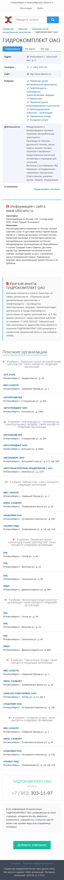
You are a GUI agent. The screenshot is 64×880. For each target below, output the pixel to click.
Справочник (8, 29)
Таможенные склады (40, 116)
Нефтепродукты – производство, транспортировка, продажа (40, 91)
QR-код (44, 49)
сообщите (40, 820)
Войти (40, 8)
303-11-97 (32, 793)
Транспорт (23, 29)
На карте (30, 49)
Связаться (16, 863)
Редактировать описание (47, 189)
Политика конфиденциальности (38, 863)
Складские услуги (39, 120)
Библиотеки (36, 98)
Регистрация (26, 8)
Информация (12, 49)
